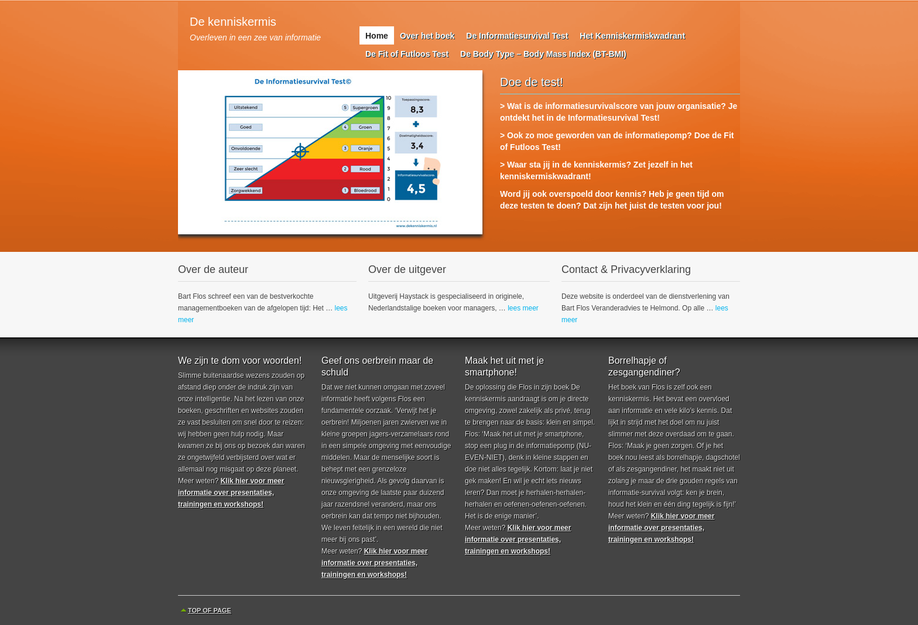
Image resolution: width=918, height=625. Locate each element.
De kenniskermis (233, 21)
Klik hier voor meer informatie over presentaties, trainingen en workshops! (231, 492)
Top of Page (209, 610)
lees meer (523, 308)
